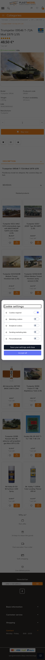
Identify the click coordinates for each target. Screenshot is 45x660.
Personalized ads (15, 339)
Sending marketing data (17, 332)
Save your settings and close (22, 347)
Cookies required (15, 313)
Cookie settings (14, 306)
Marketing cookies (15, 319)
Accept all (22, 353)
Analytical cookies (15, 326)
